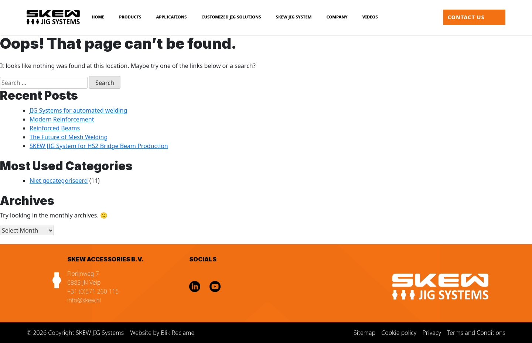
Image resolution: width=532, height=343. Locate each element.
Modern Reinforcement (62, 119)
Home (98, 17)
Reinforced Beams (55, 128)
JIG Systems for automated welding (78, 110)
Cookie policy (398, 333)
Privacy (431, 333)
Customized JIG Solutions (231, 17)
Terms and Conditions (476, 333)
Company (337, 17)
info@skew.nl (84, 300)
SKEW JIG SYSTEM (294, 17)
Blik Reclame (177, 333)
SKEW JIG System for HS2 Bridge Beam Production (99, 146)
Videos (370, 17)
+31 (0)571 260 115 (93, 291)
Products (130, 17)
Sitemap (364, 333)
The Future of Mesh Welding (69, 137)
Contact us (466, 17)
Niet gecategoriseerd (59, 180)
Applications (171, 17)
